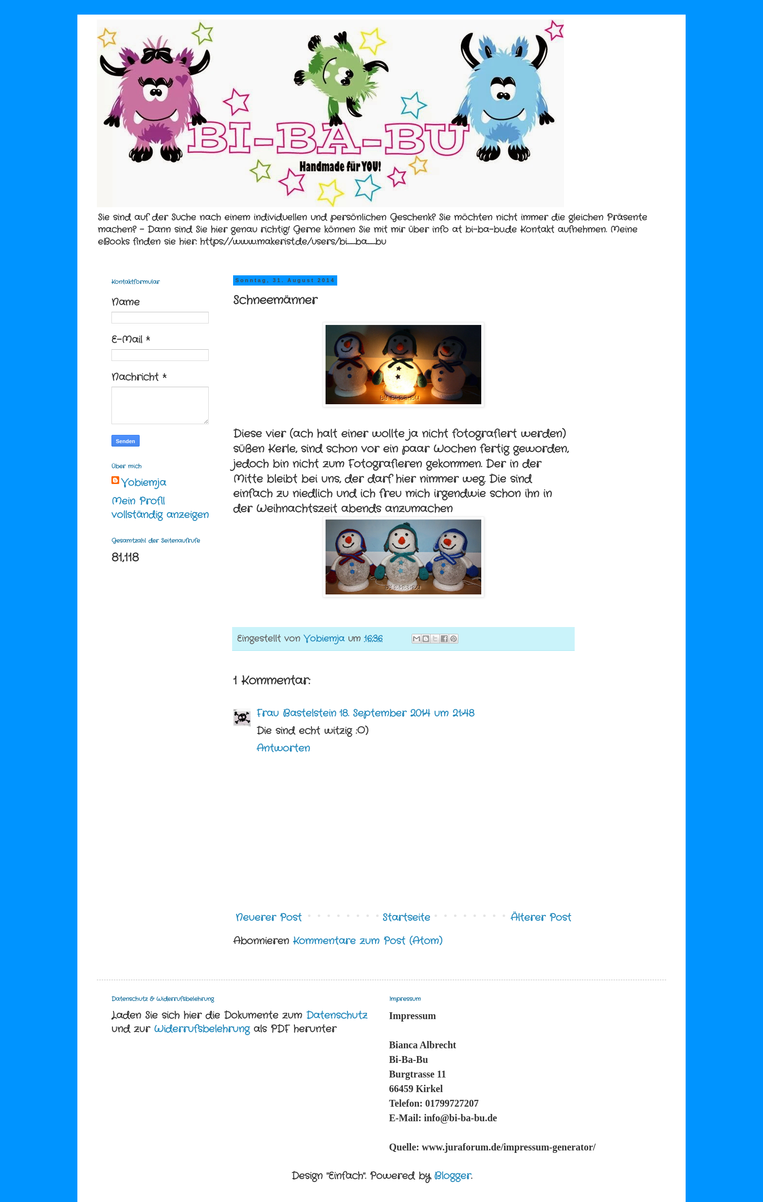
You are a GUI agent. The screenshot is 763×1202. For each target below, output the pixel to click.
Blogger (452, 1176)
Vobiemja (143, 483)
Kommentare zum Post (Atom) (367, 941)
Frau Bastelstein (296, 713)
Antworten (283, 748)
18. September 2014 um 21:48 (406, 713)
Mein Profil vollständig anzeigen (160, 508)
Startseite (406, 918)
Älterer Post (540, 918)
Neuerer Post (269, 918)
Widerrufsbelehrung (202, 1029)
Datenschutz (336, 1015)
